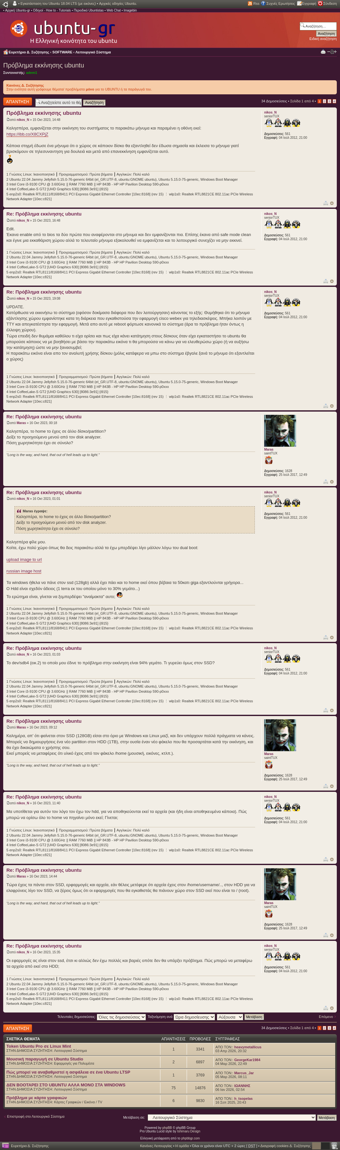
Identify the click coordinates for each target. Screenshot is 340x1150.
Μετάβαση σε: (134, 1117)
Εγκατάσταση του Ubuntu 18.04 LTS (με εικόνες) (58, 3)
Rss (256, 3)
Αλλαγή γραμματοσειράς (332, 52)
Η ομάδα (182, 1146)
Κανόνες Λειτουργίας (156, 1146)
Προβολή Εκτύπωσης (323, 51)
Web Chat (114, 10)
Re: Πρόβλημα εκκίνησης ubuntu (44, 214)
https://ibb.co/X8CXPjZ (27, 134)
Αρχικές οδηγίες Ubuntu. (118, 3)
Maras (21, 423)
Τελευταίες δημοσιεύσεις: (101, 1017)
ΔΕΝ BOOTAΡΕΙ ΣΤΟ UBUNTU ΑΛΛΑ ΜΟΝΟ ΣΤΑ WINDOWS (65, 1085)
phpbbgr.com (190, 1138)
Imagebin (130, 10)
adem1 (31, 73)
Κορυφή (332, 203)
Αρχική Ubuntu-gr (17, 10)
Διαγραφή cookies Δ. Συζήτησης (285, 1146)
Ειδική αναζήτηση (323, 39)
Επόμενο (326, 1017)
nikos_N (23, 120)
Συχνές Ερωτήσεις (280, 3)
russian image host (23, 571)
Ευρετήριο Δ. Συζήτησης (29, 52)
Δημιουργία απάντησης (17, 102)
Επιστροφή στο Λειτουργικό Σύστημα (35, 1116)
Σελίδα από (302, 101)
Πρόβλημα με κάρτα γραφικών (36, 1097)
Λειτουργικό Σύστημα (93, 52)
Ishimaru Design (188, 1131)
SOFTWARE (62, 52)
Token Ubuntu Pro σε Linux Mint (38, 1046)
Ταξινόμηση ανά (181, 1017)
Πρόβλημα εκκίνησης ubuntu (43, 65)
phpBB (167, 1128)
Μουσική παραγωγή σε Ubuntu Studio (44, 1059)
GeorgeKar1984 (247, 1060)
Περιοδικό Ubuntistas (88, 10)
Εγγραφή (309, 3)
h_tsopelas (243, 1098)
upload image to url (24, 559)
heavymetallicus (248, 1047)
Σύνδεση (330, 3)
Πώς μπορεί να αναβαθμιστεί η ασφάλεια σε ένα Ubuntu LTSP (68, 1072)
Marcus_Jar (244, 1073)
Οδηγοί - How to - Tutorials (52, 10)
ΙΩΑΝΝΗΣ (242, 1086)
